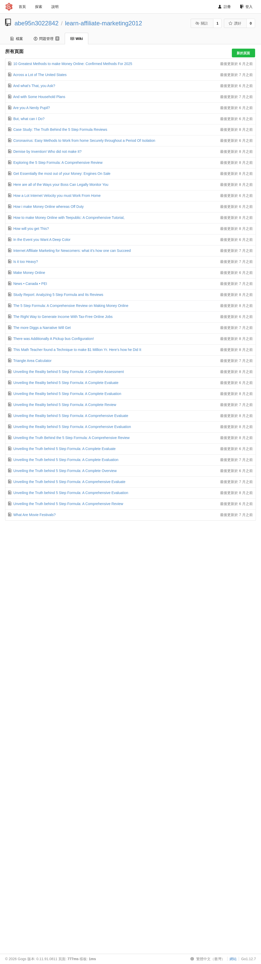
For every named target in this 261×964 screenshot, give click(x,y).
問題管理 (46, 38)
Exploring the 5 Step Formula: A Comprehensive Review (58, 162)
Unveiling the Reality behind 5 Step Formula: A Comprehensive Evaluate (70, 416)
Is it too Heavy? (25, 262)
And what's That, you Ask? (34, 86)
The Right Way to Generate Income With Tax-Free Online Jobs (63, 317)
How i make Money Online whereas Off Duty (48, 207)
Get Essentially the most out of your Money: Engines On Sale (62, 174)
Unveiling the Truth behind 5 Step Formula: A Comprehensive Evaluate (69, 482)
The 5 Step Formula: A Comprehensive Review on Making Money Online (70, 306)
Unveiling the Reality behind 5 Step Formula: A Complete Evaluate (65, 383)
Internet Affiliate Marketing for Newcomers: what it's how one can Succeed (72, 251)
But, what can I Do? (29, 119)
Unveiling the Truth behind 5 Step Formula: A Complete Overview (65, 471)
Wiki (76, 39)
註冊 (224, 7)
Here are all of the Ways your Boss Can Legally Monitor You (60, 185)
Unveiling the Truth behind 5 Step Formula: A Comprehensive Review (68, 504)
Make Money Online (29, 273)
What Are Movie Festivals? (34, 515)
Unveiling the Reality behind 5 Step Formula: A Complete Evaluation (67, 394)
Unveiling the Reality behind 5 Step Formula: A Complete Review (64, 405)
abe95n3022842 (37, 23)
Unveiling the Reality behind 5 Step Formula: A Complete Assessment (68, 372)
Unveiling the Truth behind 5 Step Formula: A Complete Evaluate (64, 449)
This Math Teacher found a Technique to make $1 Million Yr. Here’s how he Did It (77, 350)
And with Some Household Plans (39, 97)
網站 (233, 959)
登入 (246, 7)
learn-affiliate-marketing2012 (103, 23)
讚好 (235, 23)
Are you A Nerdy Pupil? (31, 108)
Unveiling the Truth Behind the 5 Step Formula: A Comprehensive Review (71, 438)
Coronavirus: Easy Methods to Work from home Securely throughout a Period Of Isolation (84, 140)
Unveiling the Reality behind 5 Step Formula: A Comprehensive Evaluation (72, 427)
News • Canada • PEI (30, 284)
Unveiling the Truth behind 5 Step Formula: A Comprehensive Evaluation (70, 493)
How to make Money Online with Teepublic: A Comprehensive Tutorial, (69, 218)
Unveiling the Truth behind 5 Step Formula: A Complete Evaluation (65, 460)
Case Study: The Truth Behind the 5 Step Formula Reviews (60, 129)
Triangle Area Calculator (32, 361)
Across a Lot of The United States (40, 75)
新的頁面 (243, 53)
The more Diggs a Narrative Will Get (42, 328)
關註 (201, 23)
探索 (38, 7)
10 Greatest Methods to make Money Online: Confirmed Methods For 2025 (72, 64)
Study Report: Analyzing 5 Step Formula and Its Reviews (58, 295)
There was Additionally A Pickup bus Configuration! (53, 339)
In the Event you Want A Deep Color (42, 240)
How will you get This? (31, 229)
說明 (55, 7)
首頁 (22, 7)
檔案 (16, 39)
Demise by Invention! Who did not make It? (47, 151)
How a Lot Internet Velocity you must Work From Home (57, 196)
